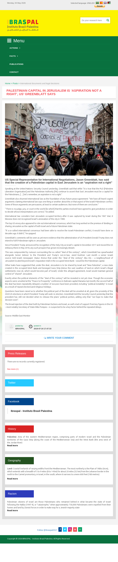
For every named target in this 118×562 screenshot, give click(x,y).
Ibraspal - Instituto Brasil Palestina (31, 411)
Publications (16, 64)
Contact (14, 72)
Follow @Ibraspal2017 (47, 530)
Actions (13, 48)
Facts (12, 56)
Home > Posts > (12, 83)
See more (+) (12, 369)
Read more (12, 445)
